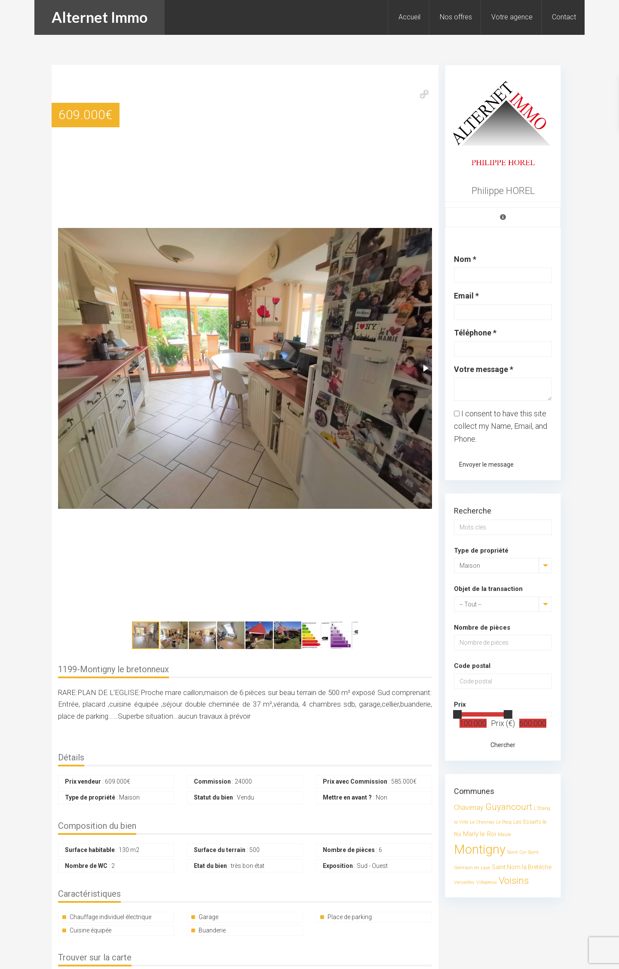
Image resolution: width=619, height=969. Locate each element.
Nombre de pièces (482, 627)
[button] (424, 94)
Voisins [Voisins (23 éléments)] (514, 880)
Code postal (472, 666)
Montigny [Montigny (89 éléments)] (480, 849)
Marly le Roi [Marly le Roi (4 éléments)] (479, 834)
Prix (460, 704)
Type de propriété (481, 550)
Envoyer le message (486, 464)
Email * (466, 295)
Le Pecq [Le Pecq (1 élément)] (504, 822)
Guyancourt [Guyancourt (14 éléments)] (508, 807)
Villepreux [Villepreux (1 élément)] (486, 882)
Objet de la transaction (488, 589)
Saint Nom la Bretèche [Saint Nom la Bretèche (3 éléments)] (522, 867)
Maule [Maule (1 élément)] (504, 834)
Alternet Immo (99, 17)
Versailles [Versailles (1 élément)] (464, 882)
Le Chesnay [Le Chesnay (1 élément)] (482, 822)
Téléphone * (475, 332)
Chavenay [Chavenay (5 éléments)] (469, 807)
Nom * (465, 259)
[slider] (457, 714)
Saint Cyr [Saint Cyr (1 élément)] (516, 852)
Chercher (502, 744)
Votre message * (483, 369)
